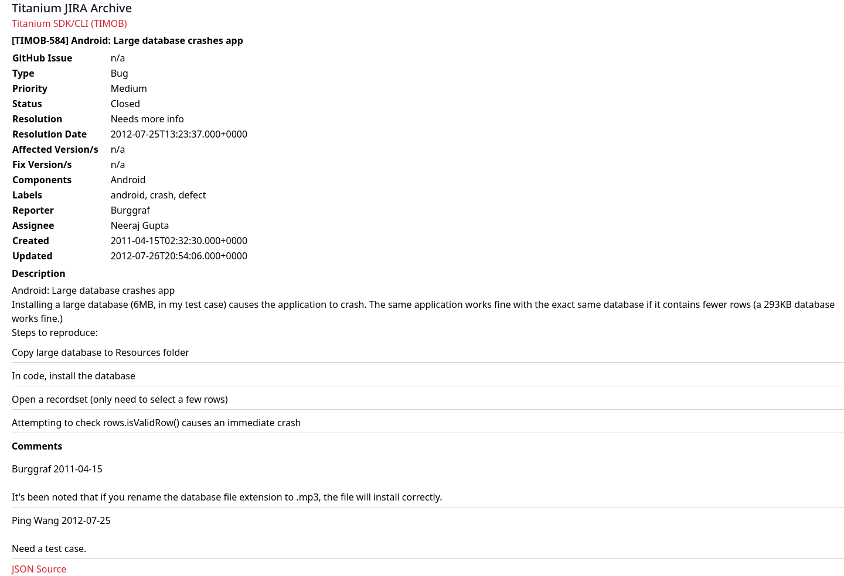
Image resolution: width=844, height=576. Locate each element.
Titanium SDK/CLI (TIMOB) (69, 23)
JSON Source (39, 569)
